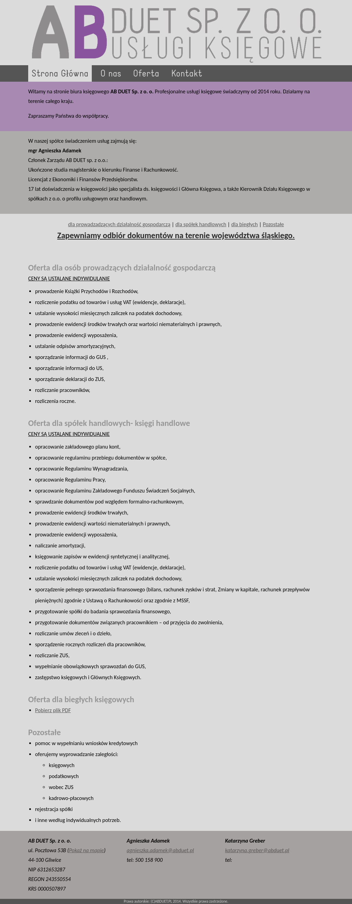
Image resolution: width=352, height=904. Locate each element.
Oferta (146, 74)
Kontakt (186, 74)
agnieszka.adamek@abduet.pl (160, 850)
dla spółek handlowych (200, 224)
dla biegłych (244, 224)
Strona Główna (60, 74)
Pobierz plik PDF (53, 710)
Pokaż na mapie (86, 850)
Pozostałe (273, 224)
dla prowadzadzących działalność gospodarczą (119, 224)
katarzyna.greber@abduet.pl (257, 850)
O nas (110, 74)
